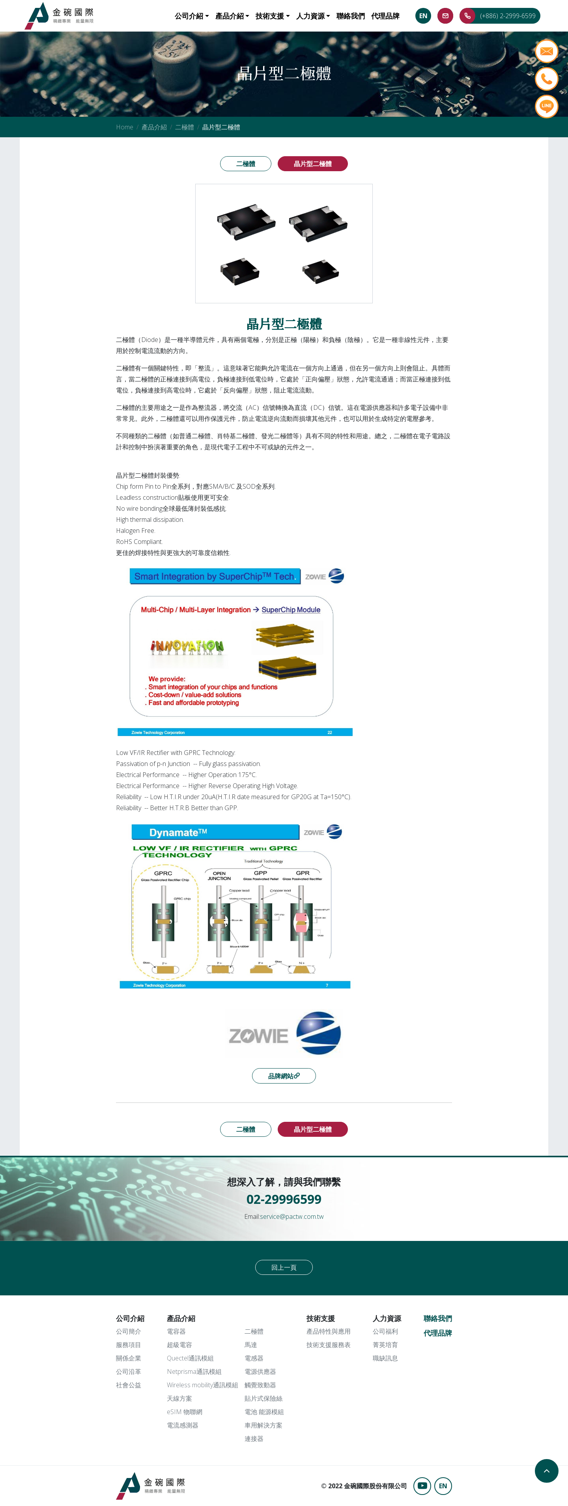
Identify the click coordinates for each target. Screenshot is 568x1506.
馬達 (251, 1344)
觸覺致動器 (260, 1385)
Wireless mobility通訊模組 (202, 1385)
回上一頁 (284, 1267)
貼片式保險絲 (263, 1398)
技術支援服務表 (328, 1344)
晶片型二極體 (313, 163)
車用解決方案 (263, 1425)
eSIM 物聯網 (184, 1411)
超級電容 (179, 1344)
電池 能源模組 (264, 1411)
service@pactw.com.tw (292, 1216)
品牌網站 (280, 1076)
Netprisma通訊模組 (194, 1371)
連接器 (254, 1438)
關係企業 (128, 1358)
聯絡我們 (438, 1318)
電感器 (254, 1358)
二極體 (184, 127)
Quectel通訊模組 (190, 1358)
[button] (192, 16)
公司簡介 (128, 1331)
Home (124, 127)
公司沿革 (128, 1371)
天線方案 (179, 1398)
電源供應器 (260, 1371)
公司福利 (385, 1331)
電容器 (176, 1331)
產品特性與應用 (328, 1331)
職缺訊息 (385, 1358)
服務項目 (128, 1344)
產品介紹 (154, 127)
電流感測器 (182, 1425)
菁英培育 (385, 1344)
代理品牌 (438, 1333)
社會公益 (128, 1385)
